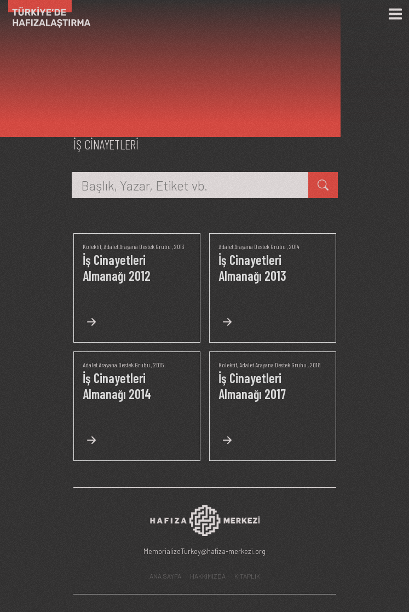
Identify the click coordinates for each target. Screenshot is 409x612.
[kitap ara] (323, 185)
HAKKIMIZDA (208, 576)
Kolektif (92, 246)
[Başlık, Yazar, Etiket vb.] (190, 185)
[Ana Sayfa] (45, 14)
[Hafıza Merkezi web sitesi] (205, 523)
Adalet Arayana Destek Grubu (137, 246)
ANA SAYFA (165, 576)
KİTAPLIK (247, 576)
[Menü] (395, 14)
